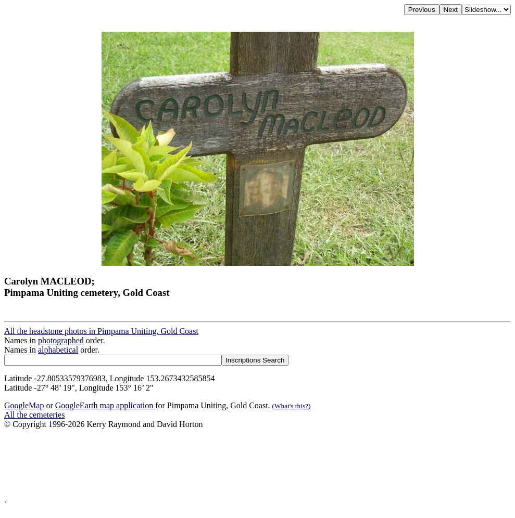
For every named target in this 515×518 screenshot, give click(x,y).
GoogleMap (24, 405)
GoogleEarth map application (105, 405)
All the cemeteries (34, 414)
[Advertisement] (257, 464)
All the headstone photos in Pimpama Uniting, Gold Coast (101, 331)
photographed (61, 340)
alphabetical (58, 349)
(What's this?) (291, 406)
